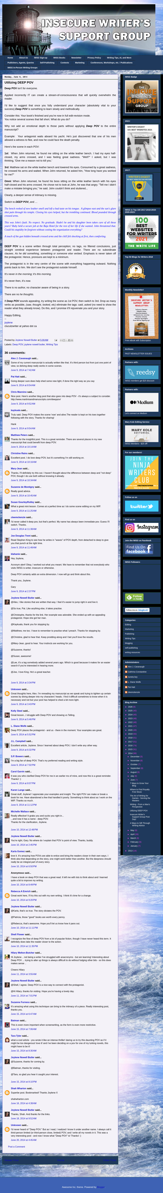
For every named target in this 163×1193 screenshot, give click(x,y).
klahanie (15, 554)
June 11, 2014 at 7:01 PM (24, 995)
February (134, 842)
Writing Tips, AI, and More (119, 58)
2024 (130, 714)
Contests (65, 63)
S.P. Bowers (17, 756)
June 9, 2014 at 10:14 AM (23, 447)
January (134, 846)
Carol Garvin (18, 771)
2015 (130, 749)
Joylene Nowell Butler (22, 598)
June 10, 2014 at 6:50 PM (24, 866)
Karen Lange (18, 790)
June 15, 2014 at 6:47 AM (23, 1014)
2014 (130, 753)
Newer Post (12, 1160)
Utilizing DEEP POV (139, 810)
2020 (130, 730)
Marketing (79, 63)
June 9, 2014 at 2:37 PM (23, 591)
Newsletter (76, 58)
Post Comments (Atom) (67, 1168)
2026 (130, 707)
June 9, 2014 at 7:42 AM (23, 370)
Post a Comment (16, 1147)
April (132, 834)
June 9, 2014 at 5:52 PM (23, 734)
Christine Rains (19, 453)
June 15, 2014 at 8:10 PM (24, 1082)
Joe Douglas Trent (21, 536)
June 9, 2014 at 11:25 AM (23, 511)
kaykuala (16, 410)
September (135, 768)
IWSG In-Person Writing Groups (22, 67)
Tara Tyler (16, 1036)
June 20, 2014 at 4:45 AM (23, 1140)
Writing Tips (52, 344)
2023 (130, 718)
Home (10, 58)
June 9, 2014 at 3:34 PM (23, 682)
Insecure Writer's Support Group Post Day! (140, 816)
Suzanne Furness (20, 1002)
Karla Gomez (18, 851)
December (135, 756)
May (132, 830)
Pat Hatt (15, 376)
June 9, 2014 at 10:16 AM (23, 462)
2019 (130, 734)
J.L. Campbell (18, 741)
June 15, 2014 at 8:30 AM (23, 1051)
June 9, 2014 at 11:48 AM (23, 547)
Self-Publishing (47, 63)
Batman (15, 1020)
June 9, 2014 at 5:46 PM (23, 719)
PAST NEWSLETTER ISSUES (138, 353)
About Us (23, 58)
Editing (128, 624)
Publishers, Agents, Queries (21, 63)
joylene (9, 322)
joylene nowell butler (34, 344)
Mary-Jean (16, 468)
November (135, 760)
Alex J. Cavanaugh (21, 358)
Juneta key (132, 677)
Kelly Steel (16, 711)
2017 (130, 742)
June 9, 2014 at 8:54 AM (23, 385)
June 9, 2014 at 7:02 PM (23, 765)
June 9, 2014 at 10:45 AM (23, 495)
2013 (130, 851)
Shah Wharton (18, 1088)
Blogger (101, 1187)
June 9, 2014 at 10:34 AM (23, 480)
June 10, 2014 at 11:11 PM (24, 928)
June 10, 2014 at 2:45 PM (24, 845)
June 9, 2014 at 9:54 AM (23, 428)
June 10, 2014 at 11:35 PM (24, 946)
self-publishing (131, 648)
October (134, 764)
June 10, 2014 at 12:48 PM (24, 829)
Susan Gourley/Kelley (22, 502)
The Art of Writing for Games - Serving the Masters (140, 798)
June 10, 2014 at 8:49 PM (24, 884)
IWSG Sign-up (40, 58)
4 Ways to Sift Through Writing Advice (140, 824)
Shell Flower (17, 934)
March (133, 838)
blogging (129, 643)
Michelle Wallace (20, 811)
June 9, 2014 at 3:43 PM (23, 704)
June (132, 780)
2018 (130, 738)
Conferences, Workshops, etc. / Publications (111, 63)
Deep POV (17, 344)
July (132, 776)
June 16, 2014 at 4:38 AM (23, 1103)
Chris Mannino (19, 392)
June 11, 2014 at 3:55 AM (23, 974)
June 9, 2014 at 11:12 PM (24, 805)
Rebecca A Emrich (21, 891)
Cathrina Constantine (137, 672)
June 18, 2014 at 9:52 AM (23, 1118)
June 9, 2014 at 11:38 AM (23, 529)
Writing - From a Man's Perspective (140, 805)
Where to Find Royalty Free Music (140, 790)
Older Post (109, 1160)
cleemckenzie (18, 517)
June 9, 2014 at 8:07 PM (23, 783)
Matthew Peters (19, 435)
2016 (130, 745)
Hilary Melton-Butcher (22, 953)
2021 (130, 726)
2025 (130, 711)
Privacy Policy (94, 58)
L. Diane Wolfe (19, 726)
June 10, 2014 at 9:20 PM (24, 900)
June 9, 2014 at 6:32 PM (23, 750)
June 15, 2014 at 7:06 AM (23, 1029)
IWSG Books (59, 58)
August (133, 772)
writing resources (132, 652)
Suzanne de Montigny (22, 487)
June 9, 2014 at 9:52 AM (23, 404)
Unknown (16, 689)
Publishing (129, 634)
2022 (130, 722)
